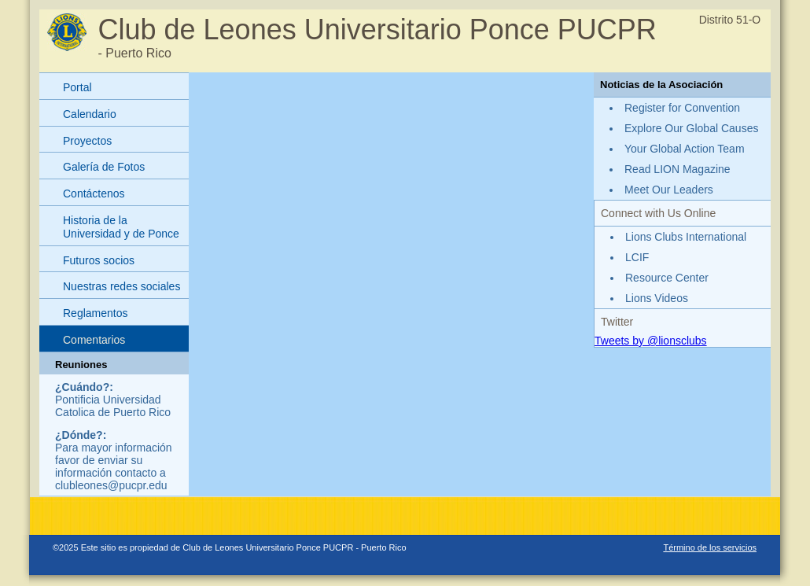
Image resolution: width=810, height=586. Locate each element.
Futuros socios (98, 260)
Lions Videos (656, 298)
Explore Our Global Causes (691, 128)
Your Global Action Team (684, 148)
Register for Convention (682, 107)
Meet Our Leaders (668, 189)
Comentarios (94, 340)
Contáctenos (94, 193)
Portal (77, 87)
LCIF (637, 257)
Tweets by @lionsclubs (651, 340)
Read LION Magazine (677, 169)
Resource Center (667, 277)
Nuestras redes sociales (121, 286)
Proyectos (87, 141)
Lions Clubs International (685, 236)
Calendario (89, 114)
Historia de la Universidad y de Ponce (121, 227)
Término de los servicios (710, 547)
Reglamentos (95, 313)
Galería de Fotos (104, 166)
